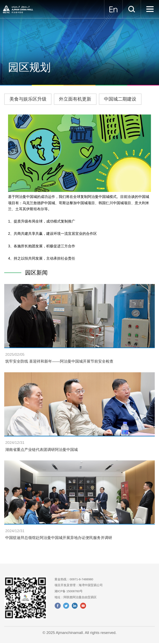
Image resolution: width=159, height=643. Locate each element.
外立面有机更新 (75, 99)
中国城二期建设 (120, 99)
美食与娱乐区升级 (27, 99)
